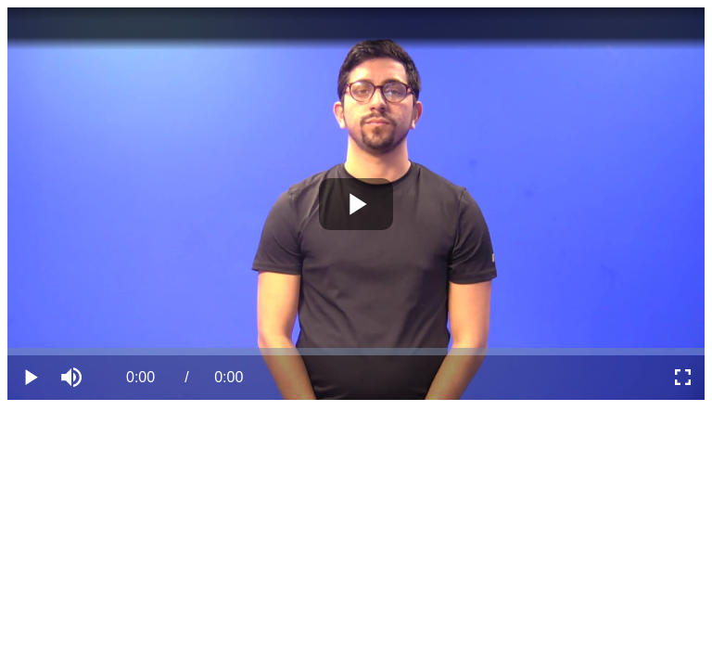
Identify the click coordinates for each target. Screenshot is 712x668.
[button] (74, 377)
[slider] (356, 351)
